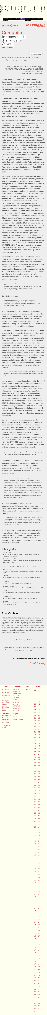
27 (35, 726)
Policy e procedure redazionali (17, 691)
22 (39, 718)
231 (35, 1011)
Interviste (5, 722)
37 (35, 740)
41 (35, 746)
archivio (17, 18)
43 (35, 749)
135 (35, 877)
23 (35, 721)
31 (35, 732)
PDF (31, 650)
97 (35, 824)
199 (35, 967)
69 (35, 785)
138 (39, 880)
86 (39, 807)
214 (39, 986)
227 (35, 1006)
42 (39, 746)
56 (39, 765)
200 (39, 967)
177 (35, 936)
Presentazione (18, 719)
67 (35, 782)
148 (39, 894)
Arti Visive (5, 698)
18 (39, 712)
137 (35, 880)
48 (39, 754)
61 (35, 774)
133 (35, 874)
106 (39, 835)
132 (39, 872)
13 (39, 707)
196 (39, 961)
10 (35, 704)
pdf (35, 690)
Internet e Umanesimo (6, 719)
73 (35, 791)
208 (39, 978)
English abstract (36, 54)
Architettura (6, 695)
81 (35, 802)
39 (35, 743)
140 (39, 883)
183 (35, 944)
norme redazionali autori (17, 714)
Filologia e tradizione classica (5, 702)
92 (39, 816)
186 (39, 947)
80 (39, 799)
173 (35, 930)
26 (39, 724)
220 (39, 995)
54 (39, 763)
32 (39, 732)
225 (35, 1003)
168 (39, 922)
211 (35, 983)
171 (35, 928)
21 (35, 718)
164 (39, 916)
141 (35, 886)
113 (35, 847)
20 (39, 715)
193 (35, 958)
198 (39, 964)
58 (39, 768)
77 (35, 796)
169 (35, 925)
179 (35, 939)
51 (35, 760)
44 (39, 749)
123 (35, 860)
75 (35, 793)
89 (35, 813)
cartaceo (6, 26)
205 (35, 975)
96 (39, 821)
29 (35, 729)
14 (35, 710)
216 (39, 989)
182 (39, 942)
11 (39, 704)
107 (35, 838)
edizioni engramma (28, 19)
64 (39, 777)
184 (39, 944)
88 (39, 810)
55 (35, 765)
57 (35, 768)
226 (39, 1003)
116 (39, 849)
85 (35, 807)
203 (35, 972)
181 (35, 942)
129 (35, 869)
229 (35, 1009)
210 (39, 981)
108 (39, 838)
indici (11, 18)
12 (35, 707)
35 (35, 738)
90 (39, 813)
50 (39, 757)
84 (39, 805)
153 (35, 902)
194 (39, 958)
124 (39, 860)
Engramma (23, 9)
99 (35, 827)
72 (39, 788)
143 (35, 888)
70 (39, 785)
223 (35, 1000)
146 (39, 891)
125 (35, 863)
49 (35, 757)
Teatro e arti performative (6, 714)
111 (35, 844)
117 (35, 852)
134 (39, 874)
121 (35, 858)
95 (35, 821)
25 (35, 724)
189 (35, 953)
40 (39, 743)
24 (39, 721)
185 (35, 947)
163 (35, 916)
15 (39, 710)
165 (35, 919)
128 (39, 866)
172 (39, 928)
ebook (14, 26)
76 (39, 793)
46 (39, 751)
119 (35, 855)
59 (35, 771)
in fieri (33, 18)
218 (39, 992)
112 (39, 844)
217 (35, 992)
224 (39, 1000)
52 (39, 760)
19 (35, 715)
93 (35, 819)
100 (39, 827)
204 (39, 972)
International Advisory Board (17, 697)
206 (39, 975)
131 (35, 872)
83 (35, 805)
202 (39, 969)
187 (35, 950)
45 (35, 751)
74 (39, 791)
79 (35, 799)
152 (39, 900)
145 (35, 891)
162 (39, 914)
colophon (39, 18)
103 (35, 833)
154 (39, 902)
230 (39, 1009)
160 (39, 911)
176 (39, 933)
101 (35, 830)
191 (35, 956)
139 (35, 883)
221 (35, 997)
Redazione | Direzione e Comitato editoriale (17, 707)
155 (35, 905)
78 (39, 796)
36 (39, 738)
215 (35, 989)
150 (39, 897)
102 (39, 830)
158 (39, 908)
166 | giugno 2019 (35, 24)
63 (35, 777)
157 (35, 908)
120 (39, 855)
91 (35, 816)
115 (35, 849)
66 (39, 779)
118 (39, 852)
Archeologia (6, 692)
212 (39, 983)
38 (39, 740)
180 (39, 939)
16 (35, 712)
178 (39, 936)
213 (35, 986)
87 (35, 810)
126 (39, 863)
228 (39, 1006)
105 (35, 835)
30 (39, 729)
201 (35, 969)
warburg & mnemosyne (5, 19)
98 (39, 824)
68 (39, 782)
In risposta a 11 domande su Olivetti (14, 40)
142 (39, 886)
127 (35, 866)
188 (39, 950)
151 (35, 900)
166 (39, 919)
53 (35, 763)
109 (35, 841)
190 (39, 953)
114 (39, 847)
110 (39, 841)
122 (39, 858)
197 (35, 964)
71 (35, 788)
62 (39, 774)
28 (39, 726)
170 (39, 925)
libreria (22, 18)
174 (39, 930)
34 (39, 735)
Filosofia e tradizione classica (5, 708)
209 (35, 981)
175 (35, 933)
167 (35, 922)
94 (39, 819)
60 (39, 771)
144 (39, 888)
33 (35, 735)
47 (35, 754)
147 (35, 894)
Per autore (5, 689)
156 (39, 905)
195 (35, 961)
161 (35, 914)
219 (35, 995)
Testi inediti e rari (6, 726)
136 (39, 877)
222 (39, 997)
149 (35, 897)
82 (39, 802)
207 (35, 978)
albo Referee (17, 702)
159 (35, 911)
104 (39, 833)
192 (39, 956)
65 (35, 779)
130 (39, 869)
